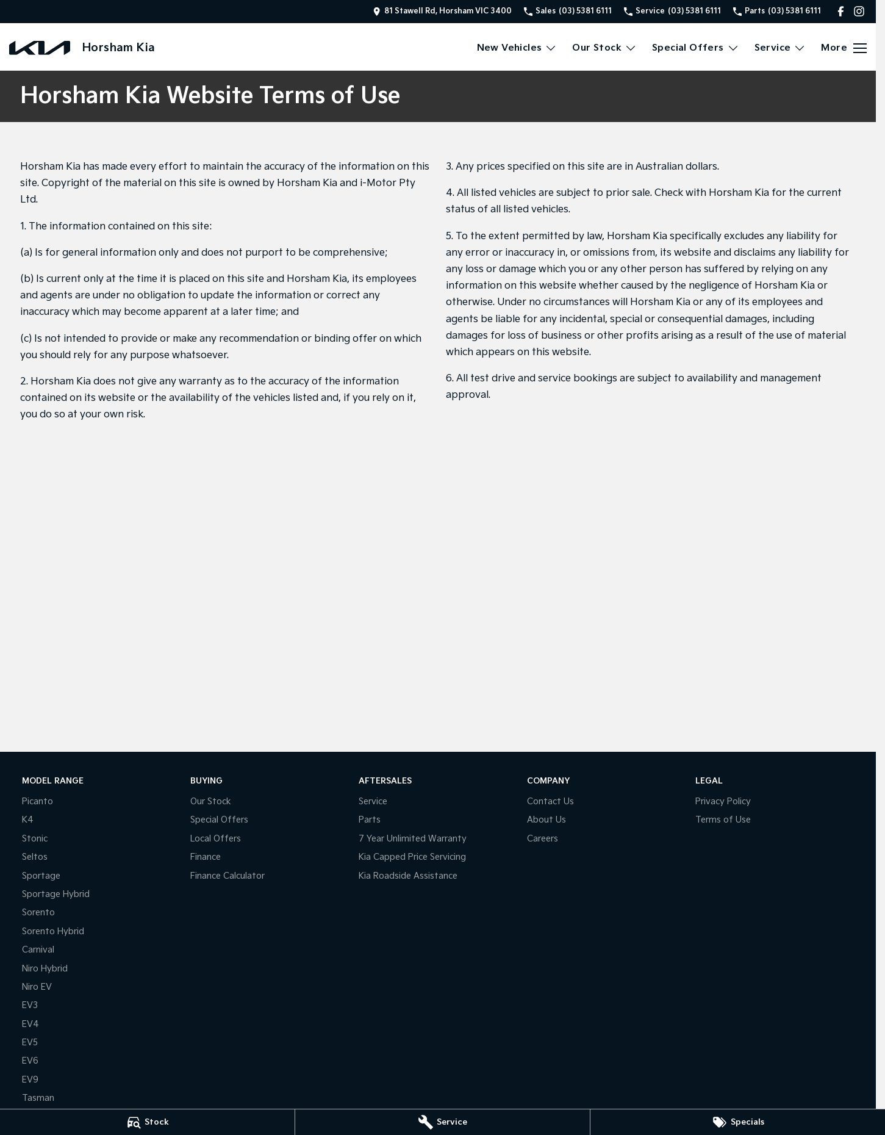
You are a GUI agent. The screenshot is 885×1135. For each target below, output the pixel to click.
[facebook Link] (840, 11)
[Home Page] (39, 48)
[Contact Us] (442, 11)
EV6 (30, 1061)
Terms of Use (723, 820)
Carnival (38, 950)
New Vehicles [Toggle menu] (517, 48)
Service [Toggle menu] (780, 48)
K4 (28, 820)
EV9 (30, 1080)
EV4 (30, 1024)
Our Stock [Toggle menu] (604, 48)
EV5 (30, 1042)
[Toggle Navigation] (844, 48)
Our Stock (210, 801)
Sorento (38, 912)
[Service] (442, 1122)
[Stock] (147, 1122)
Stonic (35, 839)
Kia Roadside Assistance (408, 876)
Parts (370, 820)
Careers (542, 839)
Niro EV (37, 987)
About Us (546, 820)
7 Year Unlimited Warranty (413, 839)
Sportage (41, 876)
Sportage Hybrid (56, 894)
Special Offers (219, 820)
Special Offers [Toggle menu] (695, 48)
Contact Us (550, 801)
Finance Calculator (227, 876)
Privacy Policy (723, 801)
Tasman (38, 1098)
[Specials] (737, 1122)
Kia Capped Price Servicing (412, 857)
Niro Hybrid (45, 969)
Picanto (37, 801)
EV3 (30, 1005)
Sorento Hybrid (53, 931)
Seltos (35, 857)
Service (373, 801)
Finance (205, 857)
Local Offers (215, 839)
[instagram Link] (859, 11)
